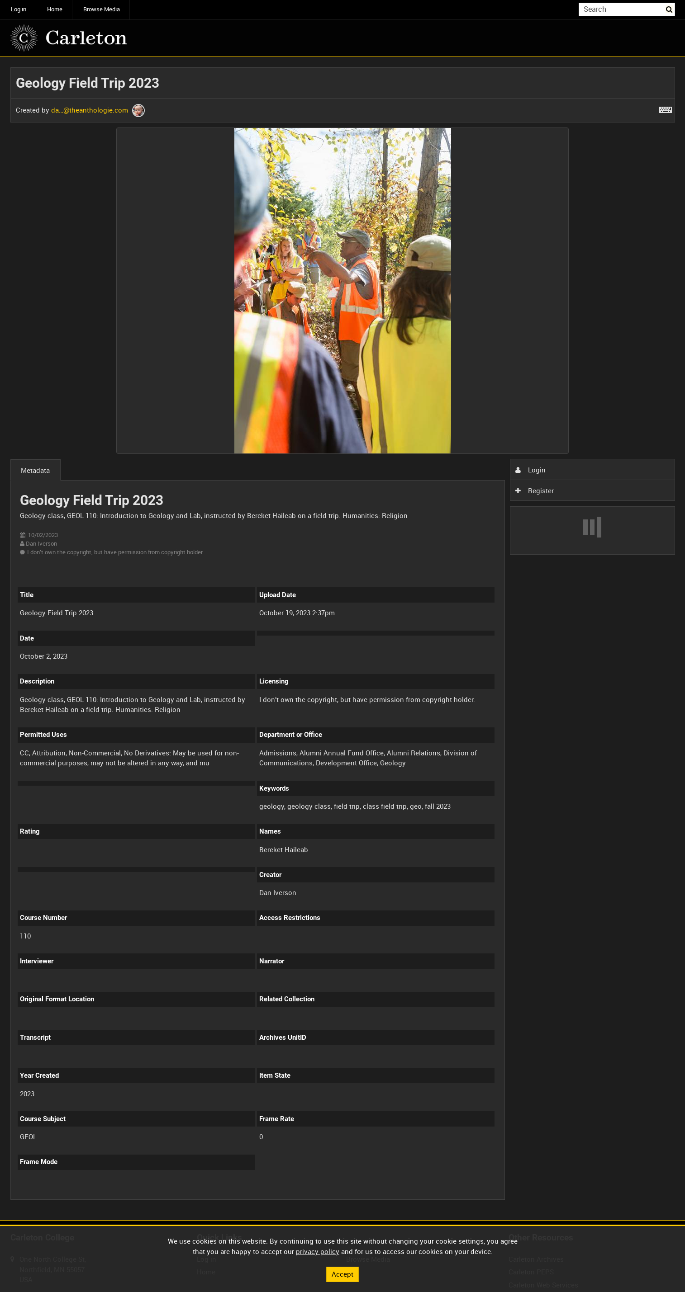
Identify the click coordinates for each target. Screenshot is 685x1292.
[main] (342, 638)
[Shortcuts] (665, 108)
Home (54, 9)
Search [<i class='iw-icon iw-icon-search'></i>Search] (669, 8)
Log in (18, 9)
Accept (342, 1273)
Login (530, 469)
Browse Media (101, 9)
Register (534, 490)
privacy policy (317, 1251)
